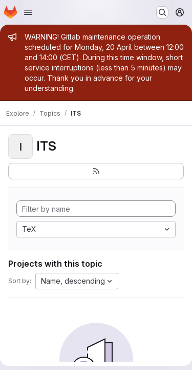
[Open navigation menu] (28, 12)
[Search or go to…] (162, 12)
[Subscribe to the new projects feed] (96, 171)
